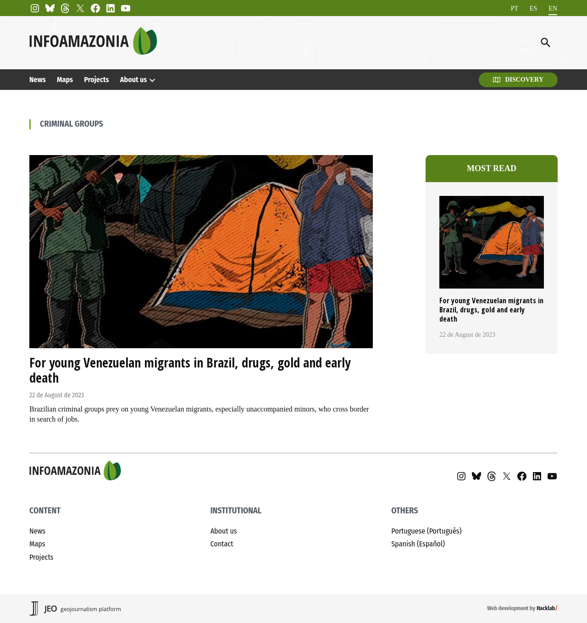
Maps (65, 79)
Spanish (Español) (418, 544)
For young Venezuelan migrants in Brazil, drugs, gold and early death (189, 370)
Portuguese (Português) (426, 531)
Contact (221, 544)
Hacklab (546, 608)
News (37, 79)
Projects (96, 79)
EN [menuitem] (552, 8)
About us (133, 79)
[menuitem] (514, 8)
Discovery (518, 79)
